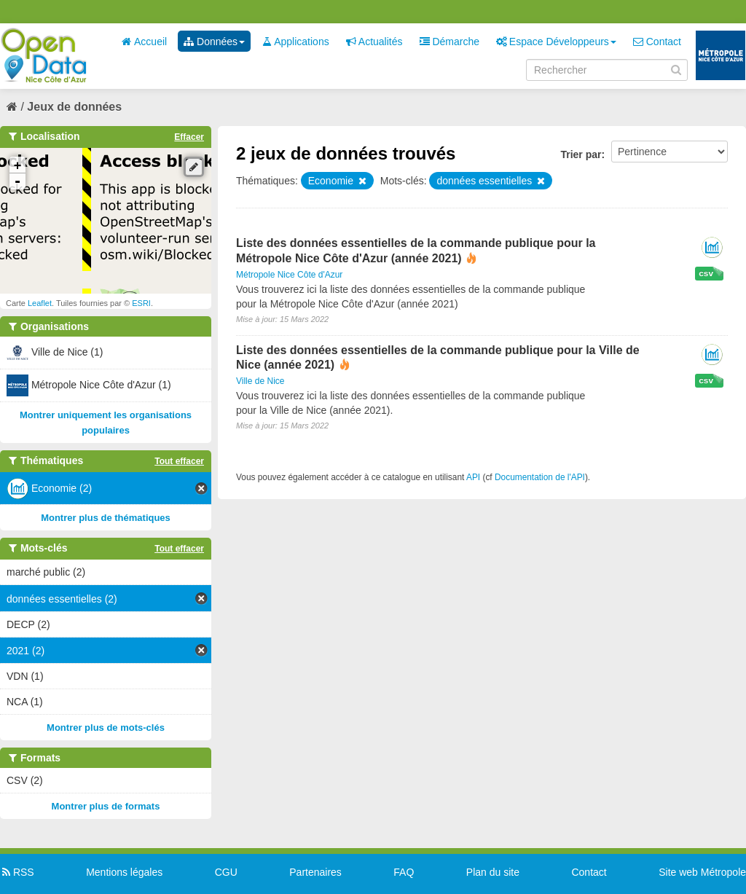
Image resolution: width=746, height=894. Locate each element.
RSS (17, 872)
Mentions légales (124, 872)
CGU (226, 872)
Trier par (580, 154)
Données (214, 41)
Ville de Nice (260, 381)
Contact (657, 41)
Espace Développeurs (556, 41)
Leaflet (40, 303)
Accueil (144, 41)
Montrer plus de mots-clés (106, 727)
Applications (295, 41)
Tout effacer (179, 461)
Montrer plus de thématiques (105, 517)
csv (706, 273)
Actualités (374, 41)
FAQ (403, 872)
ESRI (141, 303)
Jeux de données (74, 107)
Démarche (449, 41)
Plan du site (492, 872)
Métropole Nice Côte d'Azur (289, 275)
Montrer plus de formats (106, 806)
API (473, 477)
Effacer (189, 137)
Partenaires (315, 872)
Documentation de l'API (540, 477)
